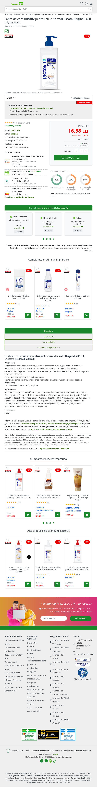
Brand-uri (9, 683)
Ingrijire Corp (7, 14)
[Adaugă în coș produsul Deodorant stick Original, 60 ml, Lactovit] (28, 315)
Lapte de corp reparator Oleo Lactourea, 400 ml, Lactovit (19, 569)
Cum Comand (11, 662)
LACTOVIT (15, 130)
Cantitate (68, 151)
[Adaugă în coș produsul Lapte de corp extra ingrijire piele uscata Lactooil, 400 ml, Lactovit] (57, 584)
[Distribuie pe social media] (7, 31)
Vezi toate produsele (80, 98)
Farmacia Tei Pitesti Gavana (59, 700)
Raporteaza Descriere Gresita (54, 448)
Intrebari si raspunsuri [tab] (48, 347)
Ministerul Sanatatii (35, 689)
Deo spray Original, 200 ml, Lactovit (77, 297)
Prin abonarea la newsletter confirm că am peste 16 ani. (66, 608)
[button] (43, 239)
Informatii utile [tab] (48, 342)
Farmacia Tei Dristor (57, 657)
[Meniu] (7, 4)
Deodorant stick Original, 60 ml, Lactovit (19, 297)
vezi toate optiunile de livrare (19, 197)
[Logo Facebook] (41, 761)
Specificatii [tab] (48, 336)
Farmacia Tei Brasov (57, 707)
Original (14, 133)
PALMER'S (40, 507)
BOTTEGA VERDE (72, 508)
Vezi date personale (70, 611)
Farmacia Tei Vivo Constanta (59, 671)
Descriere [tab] (48, 331)
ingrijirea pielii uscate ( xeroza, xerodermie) (51, 429)
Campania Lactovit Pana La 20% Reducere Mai (31, 108)
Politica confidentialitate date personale (36, 661)
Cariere (30, 646)
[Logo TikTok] (54, 761)
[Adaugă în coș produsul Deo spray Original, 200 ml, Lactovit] (86, 315)
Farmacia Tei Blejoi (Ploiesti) (59, 721)
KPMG (55, 754)
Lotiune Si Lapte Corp (22, 14)
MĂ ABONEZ (81, 618)
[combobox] (48, 9)
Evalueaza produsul (13, 126)
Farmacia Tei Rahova (57, 678)
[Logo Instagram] (50, 761)
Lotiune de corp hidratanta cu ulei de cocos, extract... (48, 496)
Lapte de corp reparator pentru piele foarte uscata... (19, 496)
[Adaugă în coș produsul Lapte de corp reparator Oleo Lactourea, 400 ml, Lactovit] (28, 584)
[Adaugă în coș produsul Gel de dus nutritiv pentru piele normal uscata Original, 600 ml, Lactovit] (57, 315)
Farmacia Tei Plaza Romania (59, 649)
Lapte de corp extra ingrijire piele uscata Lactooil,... (48, 568)
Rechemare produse (13, 687)
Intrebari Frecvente (13, 680)
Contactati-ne (10, 690)
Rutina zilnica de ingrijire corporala (64, 423)
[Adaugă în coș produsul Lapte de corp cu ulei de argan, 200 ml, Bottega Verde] (87, 515)
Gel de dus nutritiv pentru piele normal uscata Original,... (48, 298)
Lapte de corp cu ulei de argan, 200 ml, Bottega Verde (77, 497)
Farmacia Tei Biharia (57, 685)
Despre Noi (32, 643)
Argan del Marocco (73, 511)
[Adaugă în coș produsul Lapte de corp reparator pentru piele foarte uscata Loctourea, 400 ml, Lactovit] (28, 514)
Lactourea (11, 580)
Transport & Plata (12, 672)
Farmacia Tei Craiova (57, 714)
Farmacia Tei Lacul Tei (59, 664)
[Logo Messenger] (46, 761)
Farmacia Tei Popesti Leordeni (58, 692)
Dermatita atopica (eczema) (34, 423)
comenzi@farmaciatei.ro (83, 654)
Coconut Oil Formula (44, 510)
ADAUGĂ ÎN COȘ (70, 157)
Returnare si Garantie (14, 676)
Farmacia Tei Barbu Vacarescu (59, 642)
